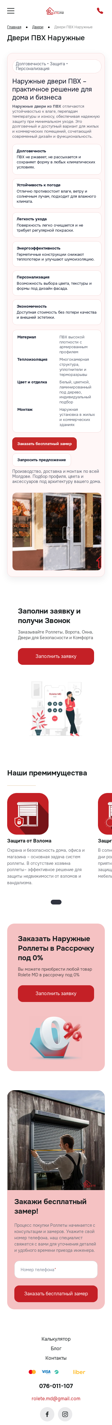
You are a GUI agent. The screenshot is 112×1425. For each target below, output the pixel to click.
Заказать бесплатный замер (44, 443)
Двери (37, 27)
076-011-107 (56, 1386)
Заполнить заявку (56, 656)
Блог (56, 1348)
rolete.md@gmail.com (56, 1398)
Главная (14, 27)
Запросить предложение (41, 459)
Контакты (56, 1358)
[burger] (10, 11)
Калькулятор (56, 1339)
